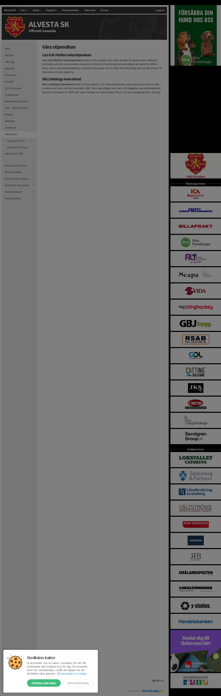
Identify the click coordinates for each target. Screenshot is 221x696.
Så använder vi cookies (72, 673)
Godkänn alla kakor (44, 683)
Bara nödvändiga (78, 683)
